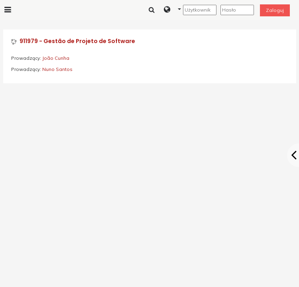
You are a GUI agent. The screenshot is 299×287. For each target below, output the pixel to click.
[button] (172, 10)
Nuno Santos (57, 69)
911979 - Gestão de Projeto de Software (77, 41)
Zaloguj (275, 10)
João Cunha (55, 58)
